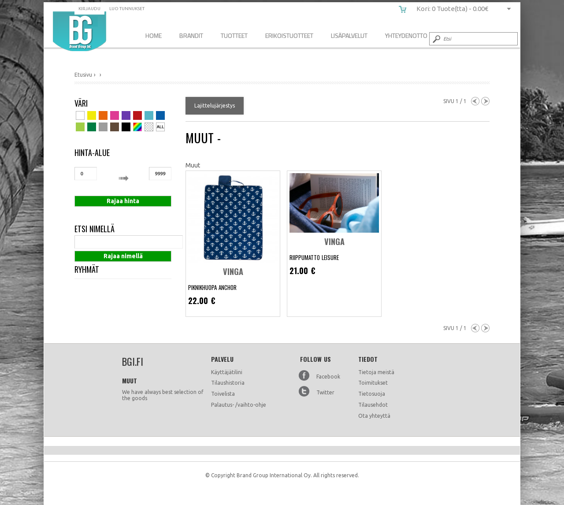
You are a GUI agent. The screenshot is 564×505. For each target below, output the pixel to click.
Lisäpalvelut (349, 35)
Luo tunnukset (127, 8)
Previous (475, 101)
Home (153, 35)
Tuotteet (234, 35)
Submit (436, 39)
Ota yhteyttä (374, 416)
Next (485, 101)
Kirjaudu (89, 8)
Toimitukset (373, 383)
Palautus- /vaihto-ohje (238, 405)
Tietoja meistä (376, 372)
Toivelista (223, 394)
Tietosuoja (371, 394)
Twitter (325, 392)
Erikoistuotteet (289, 35)
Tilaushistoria (228, 383)
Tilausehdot (373, 405)
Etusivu (83, 75)
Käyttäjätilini (226, 372)
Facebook (328, 376)
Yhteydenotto (406, 35)
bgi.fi (79, 31)
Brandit (191, 35)
